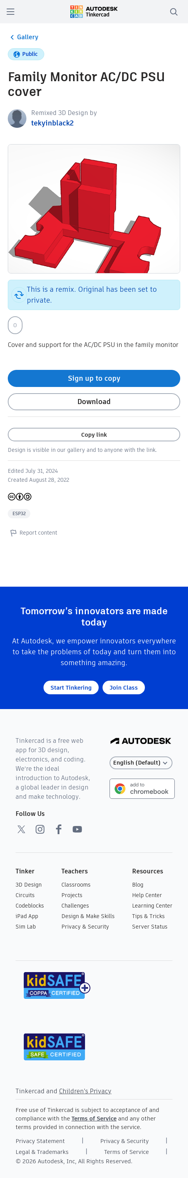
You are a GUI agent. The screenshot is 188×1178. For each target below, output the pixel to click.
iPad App (27, 916)
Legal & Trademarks (42, 1152)
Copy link (94, 434)
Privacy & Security (85, 927)
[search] (173, 11)
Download (94, 401)
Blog (137, 885)
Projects (71, 895)
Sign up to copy (94, 378)
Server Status (149, 927)
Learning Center (152, 906)
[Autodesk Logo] (141, 741)
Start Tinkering (71, 687)
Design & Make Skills (88, 916)
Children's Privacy (85, 1091)
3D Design (29, 885)
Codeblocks (30, 906)
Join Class (124, 687)
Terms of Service (94, 1118)
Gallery (23, 37)
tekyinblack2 (52, 123)
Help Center (147, 895)
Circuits (25, 895)
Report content (32, 532)
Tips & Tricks (148, 916)
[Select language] (141, 763)
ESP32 (19, 513)
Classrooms (76, 885)
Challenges (75, 906)
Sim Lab (26, 927)
